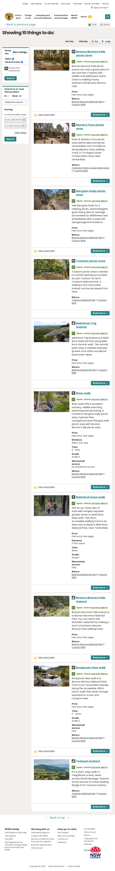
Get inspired (36, 3)
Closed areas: (14, 62)
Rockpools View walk (91, 667)
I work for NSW (73, 866)
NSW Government (56, 866)
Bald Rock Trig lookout (86, 325)
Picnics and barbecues (14, 69)
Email (106, 24)
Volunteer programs (40, 832)
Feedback (62, 842)
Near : (15, 95)
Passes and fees (91, 3)
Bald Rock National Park (84, 370)
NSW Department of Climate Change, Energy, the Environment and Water (16, 846)
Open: (9, 59)
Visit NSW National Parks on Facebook (7, 866)
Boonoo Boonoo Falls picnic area (90, 53)
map (107, 41)
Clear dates (20, 132)
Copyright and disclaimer (90, 839)
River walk (83, 393)
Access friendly (51, 3)
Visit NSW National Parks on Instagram (14, 866)
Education (66, 3)
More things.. (20, 52)
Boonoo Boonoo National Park (87, 101)
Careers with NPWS (39, 836)
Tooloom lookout (88, 761)
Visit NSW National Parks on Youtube (20, 866)
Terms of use (90, 832)
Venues (105, 3)
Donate (87, 850)
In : (6, 95)
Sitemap (88, 844)
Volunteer (77, 3)
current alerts (99, 61)
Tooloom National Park (83, 300)
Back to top (57, 817)
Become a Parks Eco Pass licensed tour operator (42, 840)
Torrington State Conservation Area (90, 167)
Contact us (63, 839)
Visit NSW (9, 839)
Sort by (69, 41)
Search (10, 78)
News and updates (66, 836)
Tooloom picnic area (90, 261)
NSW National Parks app (16, 832)
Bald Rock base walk (90, 497)
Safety (25, 3)
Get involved (37, 848)
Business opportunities (41, 845)
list (96, 41)
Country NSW (79, 104)
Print (94, 24)
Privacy (87, 835)
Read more (100, 114)
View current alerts (46, 115)
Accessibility (89, 829)
